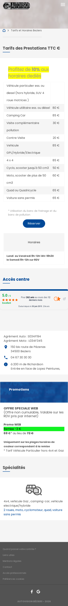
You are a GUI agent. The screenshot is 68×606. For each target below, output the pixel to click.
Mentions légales (12, 561)
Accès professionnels (14, 573)
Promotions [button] (19, 389)
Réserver (34, 223)
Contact (7, 567)
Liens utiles (9, 555)
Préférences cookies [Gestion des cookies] (13, 578)
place (6, 347)
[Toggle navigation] (63, 5)
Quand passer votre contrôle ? (19, 549)
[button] (16, 279)
